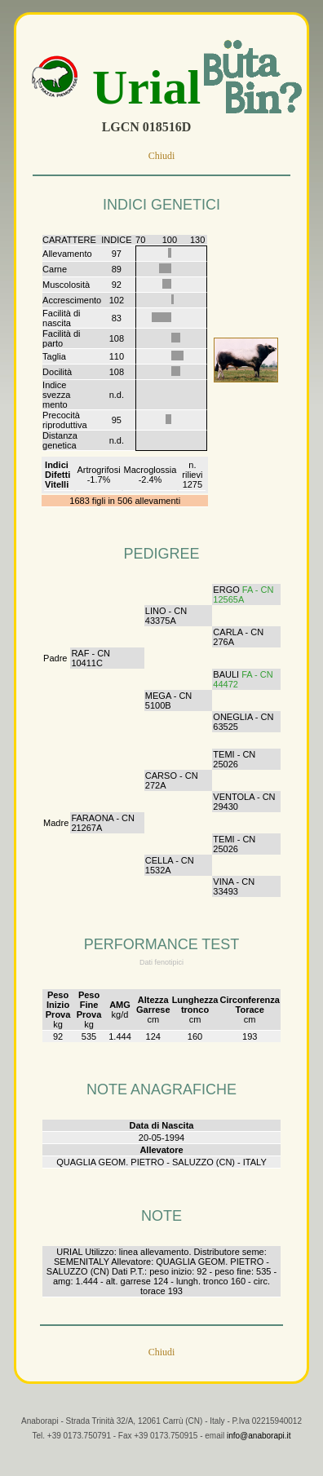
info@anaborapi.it (259, 1448)
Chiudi (161, 155)
